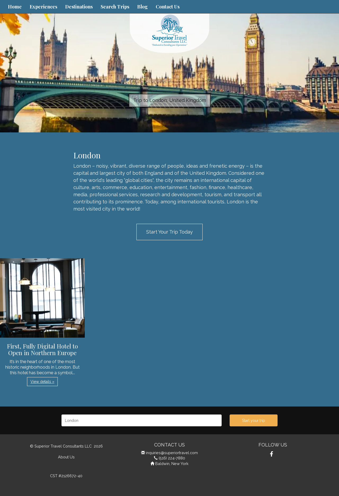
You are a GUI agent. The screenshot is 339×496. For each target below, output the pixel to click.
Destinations (79, 6)
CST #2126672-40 (66, 475)
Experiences (43, 6)
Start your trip (253, 420)
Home (15, 6)
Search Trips (115, 6)
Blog (142, 6)
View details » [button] (42, 381)
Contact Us (168, 6)
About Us (66, 457)
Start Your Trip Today (169, 232)
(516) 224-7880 (172, 458)
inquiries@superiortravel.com (172, 452)
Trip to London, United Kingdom (169, 100)
